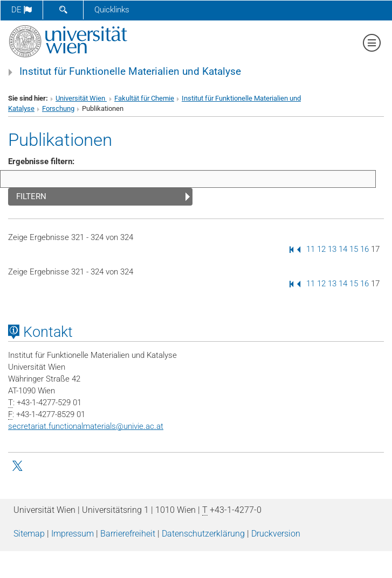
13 (332, 249)
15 (353, 249)
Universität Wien (81, 98)
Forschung (58, 108)
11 (310, 249)
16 (364, 249)
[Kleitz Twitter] (18, 465)
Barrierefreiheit (127, 533)
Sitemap (29, 533)
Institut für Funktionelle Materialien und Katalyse (130, 71)
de (21, 10)
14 (343, 249)
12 (321, 249)
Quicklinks (111, 10)
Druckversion (275, 533)
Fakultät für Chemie (144, 98)
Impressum (72, 533)
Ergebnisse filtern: (41, 161)
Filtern (31, 196)
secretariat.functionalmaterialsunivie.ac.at (85, 426)
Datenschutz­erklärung (203, 533)
